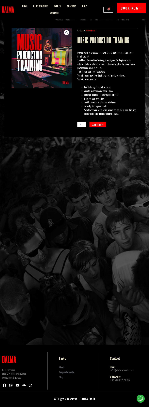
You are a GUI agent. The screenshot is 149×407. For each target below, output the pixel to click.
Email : (113, 367)
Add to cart (97, 124)
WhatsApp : (115, 376)
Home (24, 6)
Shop (84, 6)
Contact (54, 13)
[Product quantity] (81, 124)
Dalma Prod (90, 30)
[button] (66, 32)
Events (57, 6)
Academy (71, 6)
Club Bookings (40, 6)
